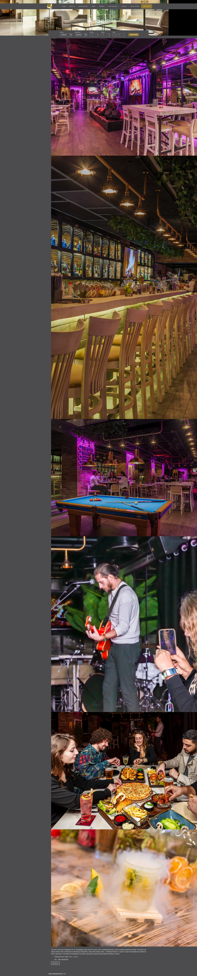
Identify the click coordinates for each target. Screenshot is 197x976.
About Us (72, 6)
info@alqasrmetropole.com (68, 1)
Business (101, 6)
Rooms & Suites (83, 6)
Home (63, 6)
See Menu (55, 963)
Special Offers (134, 6)
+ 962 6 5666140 (53, 1)
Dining (93, 6)
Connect (124, 6)
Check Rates (146, 6)
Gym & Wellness (113, 6)
